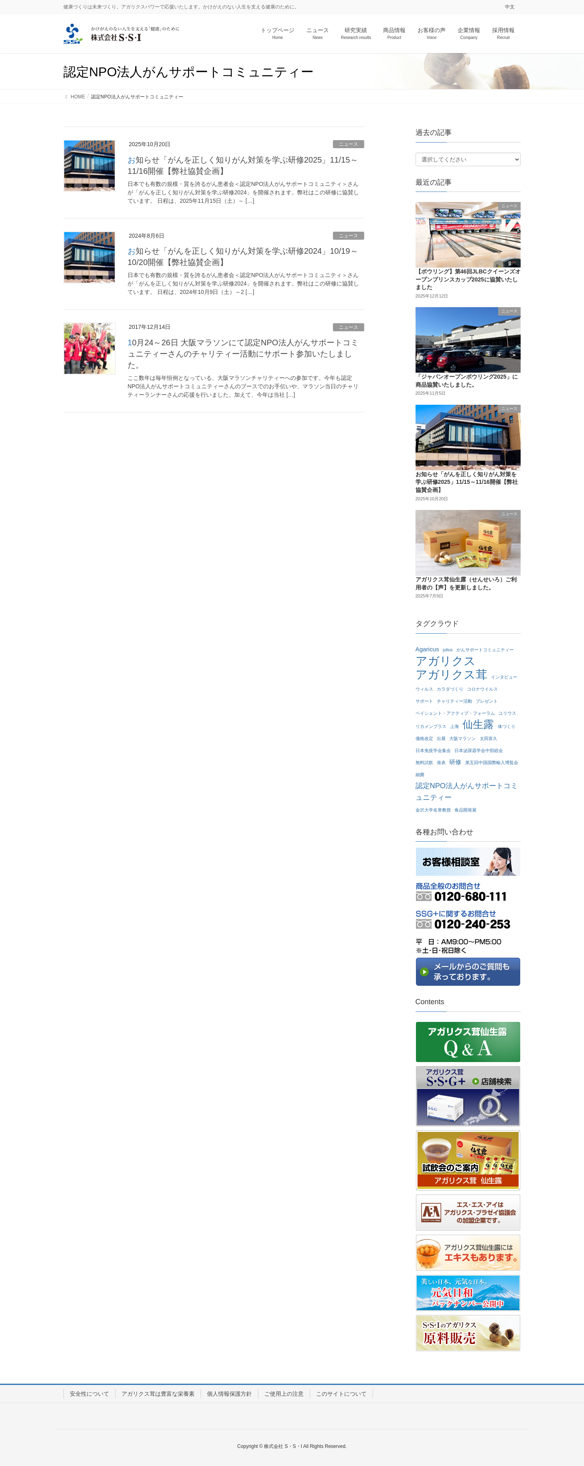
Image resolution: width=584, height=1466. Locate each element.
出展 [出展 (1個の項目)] (441, 738)
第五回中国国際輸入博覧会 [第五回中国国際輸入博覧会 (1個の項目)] (491, 762)
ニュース (348, 144)
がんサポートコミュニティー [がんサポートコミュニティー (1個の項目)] (485, 649)
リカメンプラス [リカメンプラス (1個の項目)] (431, 726)
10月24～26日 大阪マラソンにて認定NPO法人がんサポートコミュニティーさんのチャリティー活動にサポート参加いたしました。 (243, 353)
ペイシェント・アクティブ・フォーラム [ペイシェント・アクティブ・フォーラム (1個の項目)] (455, 713)
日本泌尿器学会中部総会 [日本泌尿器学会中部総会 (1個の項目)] (478, 750)
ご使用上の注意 (284, 1394)
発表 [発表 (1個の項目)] (441, 762)
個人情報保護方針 (229, 1394)
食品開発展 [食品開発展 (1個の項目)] (465, 809)
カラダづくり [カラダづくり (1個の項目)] (450, 689)
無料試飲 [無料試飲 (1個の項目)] (424, 762)
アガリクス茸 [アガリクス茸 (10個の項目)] (451, 675)
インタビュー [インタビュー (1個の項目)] (504, 677)
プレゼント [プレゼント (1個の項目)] (487, 701)
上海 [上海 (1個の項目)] (454, 726)
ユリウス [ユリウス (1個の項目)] (507, 713)
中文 (510, 7)
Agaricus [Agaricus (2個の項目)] (427, 649)
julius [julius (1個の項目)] (447, 649)
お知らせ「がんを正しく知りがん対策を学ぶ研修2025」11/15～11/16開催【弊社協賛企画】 (467, 482)
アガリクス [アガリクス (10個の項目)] (446, 661)
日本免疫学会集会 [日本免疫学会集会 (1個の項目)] (433, 750)
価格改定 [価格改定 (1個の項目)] (424, 738)
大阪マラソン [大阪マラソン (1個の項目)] (462, 738)
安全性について (89, 1394)
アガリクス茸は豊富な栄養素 (158, 1394)
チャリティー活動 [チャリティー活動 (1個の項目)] (454, 701)
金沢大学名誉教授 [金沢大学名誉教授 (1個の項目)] (433, 809)
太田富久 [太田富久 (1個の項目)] (488, 738)
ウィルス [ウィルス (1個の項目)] (424, 689)
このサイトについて (341, 1394)
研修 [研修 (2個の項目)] (455, 761)
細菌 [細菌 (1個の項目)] (420, 774)
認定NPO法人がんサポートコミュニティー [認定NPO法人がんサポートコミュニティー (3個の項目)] (467, 791)
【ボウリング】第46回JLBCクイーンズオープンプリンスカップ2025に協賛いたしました (468, 279)
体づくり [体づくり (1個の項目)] (506, 726)
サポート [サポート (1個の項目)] (424, 701)
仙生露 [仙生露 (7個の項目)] (478, 724)
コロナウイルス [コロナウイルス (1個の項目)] (482, 689)
